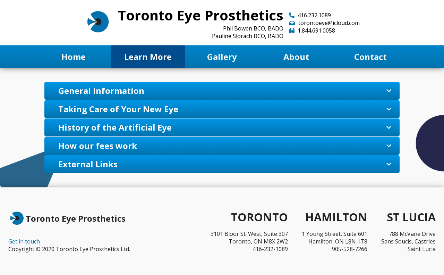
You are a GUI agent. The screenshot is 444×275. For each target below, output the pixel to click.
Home (73, 56)
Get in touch (24, 241)
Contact (370, 56)
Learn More (148, 56)
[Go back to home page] (98, 22)
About (296, 56)
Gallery (222, 56)
